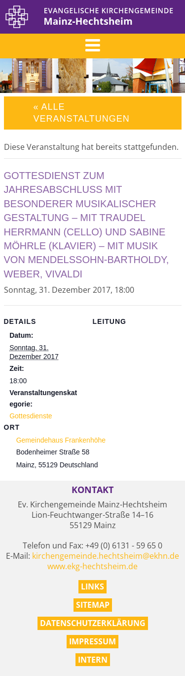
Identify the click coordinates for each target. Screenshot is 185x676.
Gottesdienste (30, 416)
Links (92, 586)
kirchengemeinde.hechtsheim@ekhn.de (105, 555)
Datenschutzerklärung (93, 623)
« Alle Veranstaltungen (82, 112)
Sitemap (93, 604)
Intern (93, 659)
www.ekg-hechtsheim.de (92, 566)
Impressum (92, 641)
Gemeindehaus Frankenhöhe (61, 440)
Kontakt (92, 490)
